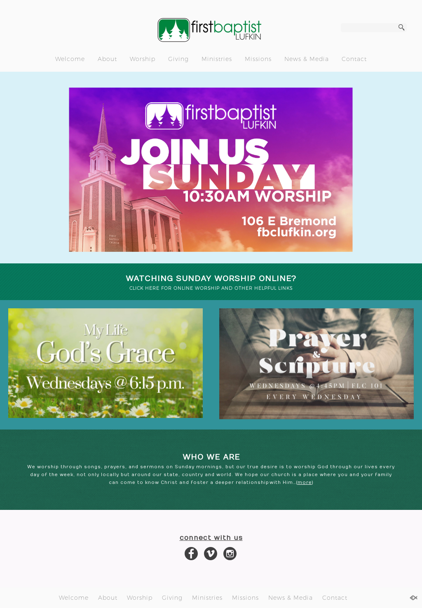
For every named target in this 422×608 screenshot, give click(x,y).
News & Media (306, 59)
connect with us (211, 538)
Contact (354, 59)
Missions (258, 59)
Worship (142, 59)
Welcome (70, 59)
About (107, 59)
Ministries (217, 59)
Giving (178, 59)
